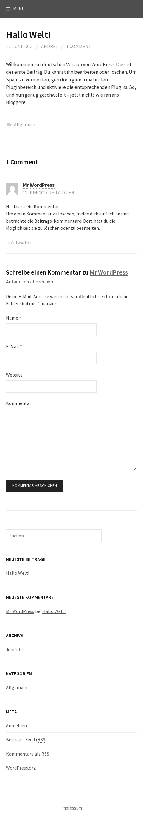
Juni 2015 (15, 649)
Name (13, 318)
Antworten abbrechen (29, 281)
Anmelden (16, 725)
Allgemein (24, 124)
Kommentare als (27, 754)
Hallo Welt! (17, 573)
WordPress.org (21, 768)
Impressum (71, 808)
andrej (49, 46)
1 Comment (78, 46)
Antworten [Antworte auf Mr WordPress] (21, 242)
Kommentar (18, 403)
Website (14, 375)
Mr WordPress (39, 185)
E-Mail (14, 346)
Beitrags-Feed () (26, 739)
